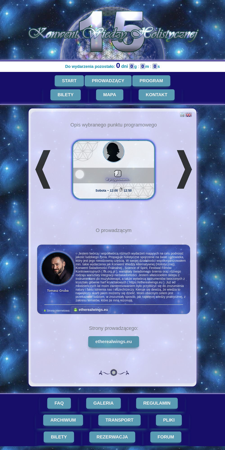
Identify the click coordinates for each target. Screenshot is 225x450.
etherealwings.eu (93, 310)
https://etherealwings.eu (147, 282)
